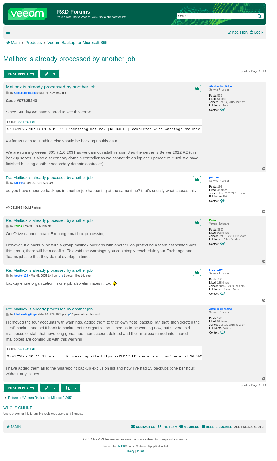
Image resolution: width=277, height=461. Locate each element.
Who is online (17, 408)
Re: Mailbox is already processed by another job (49, 177)
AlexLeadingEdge (220, 86)
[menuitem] (256, 32)
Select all (28, 122)
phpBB (121, 446)
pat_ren (214, 177)
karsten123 (216, 270)
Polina (213, 220)
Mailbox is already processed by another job (69, 59)
